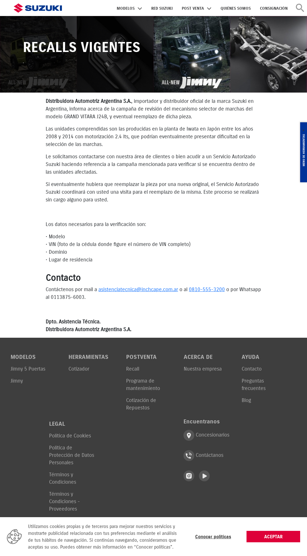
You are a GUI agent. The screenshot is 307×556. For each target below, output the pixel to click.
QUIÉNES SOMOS (236, 8)
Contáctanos (203, 455)
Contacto (252, 368)
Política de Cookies (70, 435)
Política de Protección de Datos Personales (71, 455)
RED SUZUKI (162, 8)
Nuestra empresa (203, 368)
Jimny (17, 380)
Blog (246, 400)
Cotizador (78, 368)
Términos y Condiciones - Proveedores (64, 501)
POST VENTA (193, 8)
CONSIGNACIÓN (274, 8)
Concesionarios (206, 435)
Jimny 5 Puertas (28, 368)
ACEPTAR (273, 536)
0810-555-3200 (207, 289)
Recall (132, 368)
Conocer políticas (213, 536)
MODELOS (126, 8)
